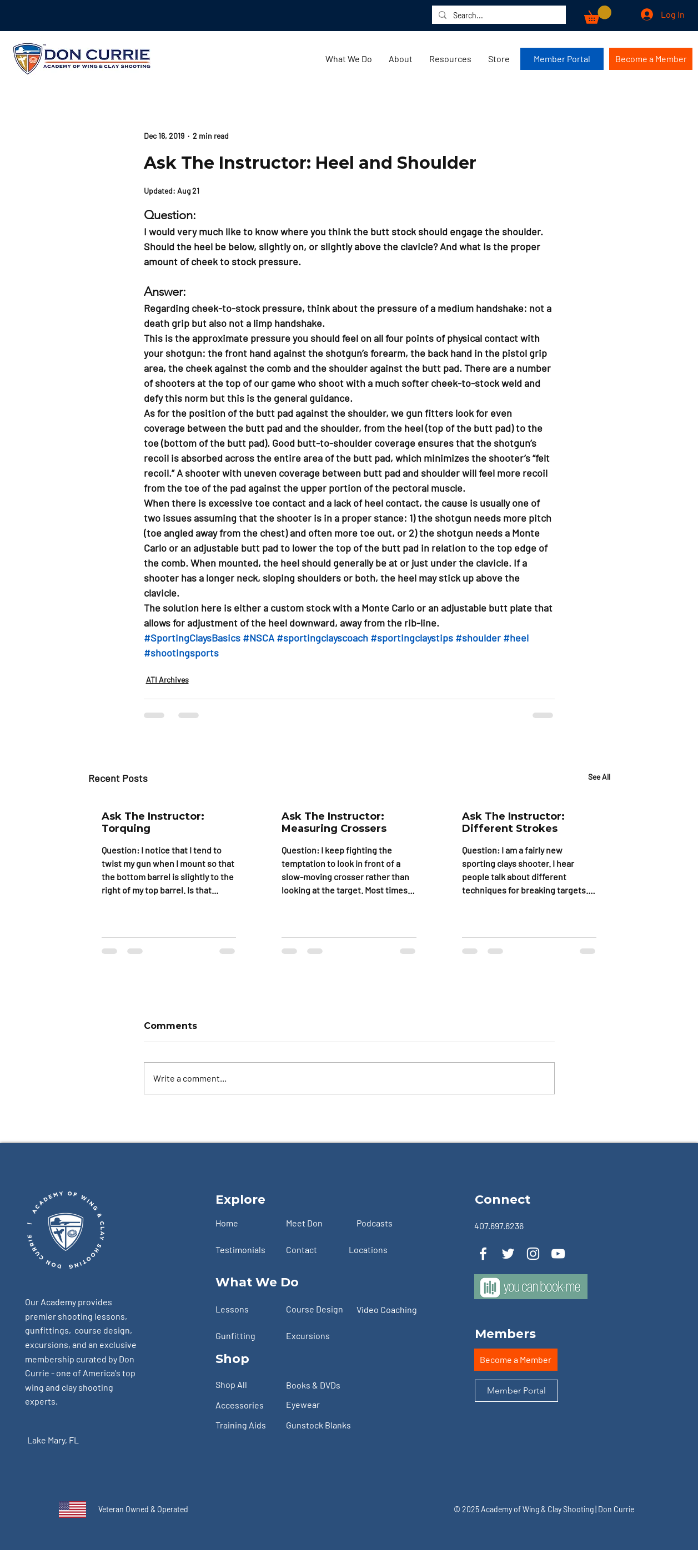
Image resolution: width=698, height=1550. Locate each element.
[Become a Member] (650, 59)
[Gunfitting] (246, 1336)
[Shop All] (246, 1385)
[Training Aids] (246, 1426)
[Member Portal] (562, 59)
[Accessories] (246, 1406)
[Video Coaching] (391, 1310)
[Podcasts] (387, 1223)
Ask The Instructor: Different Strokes (513, 822)
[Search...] (498, 16)
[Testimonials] (246, 1250)
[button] (597, 15)
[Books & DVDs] (316, 1386)
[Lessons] (246, 1309)
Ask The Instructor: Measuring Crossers (334, 822)
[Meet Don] (316, 1223)
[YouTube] (558, 1253)
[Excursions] (316, 1336)
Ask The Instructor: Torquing (153, 822)
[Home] (246, 1223)
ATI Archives (167, 679)
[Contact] (316, 1250)
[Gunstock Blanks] (327, 1426)
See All (599, 776)
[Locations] (379, 1250)
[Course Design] (316, 1309)
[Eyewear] (316, 1405)
